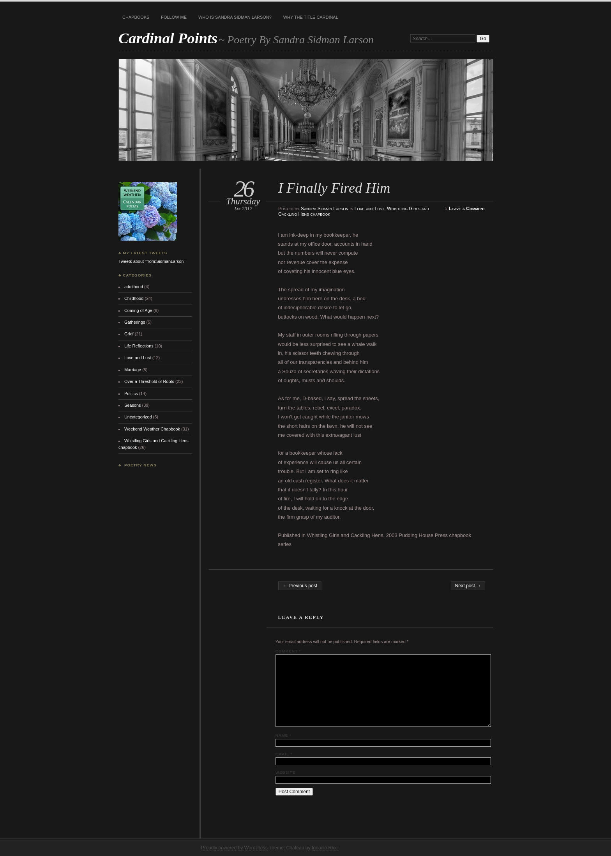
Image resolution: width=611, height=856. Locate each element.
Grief (129, 333)
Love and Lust (369, 208)
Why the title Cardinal (310, 17)
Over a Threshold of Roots (149, 381)
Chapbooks (135, 17)
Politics (131, 393)
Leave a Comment (467, 208)
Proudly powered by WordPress (234, 848)
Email (283, 754)
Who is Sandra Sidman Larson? (235, 17)
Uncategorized (138, 417)
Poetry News (140, 465)
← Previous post (300, 585)
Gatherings (134, 322)
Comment (288, 651)
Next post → (468, 585)
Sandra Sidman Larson (324, 208)
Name (283, 735)
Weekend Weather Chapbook (152, 429)
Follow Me (174, 17)
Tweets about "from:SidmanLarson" (151, 261)
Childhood (133, 298)
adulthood (133, 286)
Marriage (132, 369)
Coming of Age (138, 310)
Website (285, 772)
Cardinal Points (167, 38)
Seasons (132, 405)
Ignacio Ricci (325, 848)
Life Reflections (139, 346)
